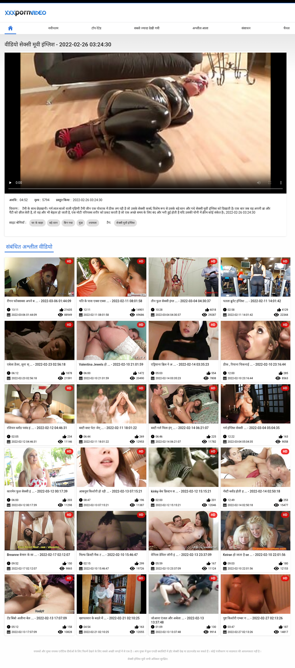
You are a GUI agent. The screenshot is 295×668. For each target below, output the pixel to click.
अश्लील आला (200, 28)
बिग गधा (68, 222)
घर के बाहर (37, 222)
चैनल (286, 28)
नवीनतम (53, 28)
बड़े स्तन (53, 222)
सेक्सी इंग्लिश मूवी (136, 659)
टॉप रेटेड (96, 28)
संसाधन (246, 28)
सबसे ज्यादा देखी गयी (146, 28)
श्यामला (93, 222)
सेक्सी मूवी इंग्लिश (125, 222)
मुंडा (81, 222)
